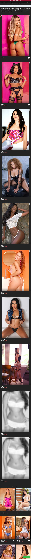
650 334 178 (10, 2)
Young (10, 0)
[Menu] (30, 2)
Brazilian (17, 0)
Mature (14, 0)
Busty (20, 0)
